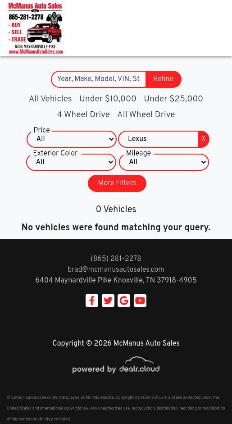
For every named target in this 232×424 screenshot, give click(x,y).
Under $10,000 (107, 99)
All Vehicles (50, 99)
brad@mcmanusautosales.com (116, 269)
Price (41, 130)
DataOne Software (151, 397)
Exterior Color (55, 153)
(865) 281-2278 (116, 259)
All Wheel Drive (146, 114)
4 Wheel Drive (83, 114)
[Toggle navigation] (216, 28)
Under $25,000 (173, 99)
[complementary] (205, 397)
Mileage (138, 153)
